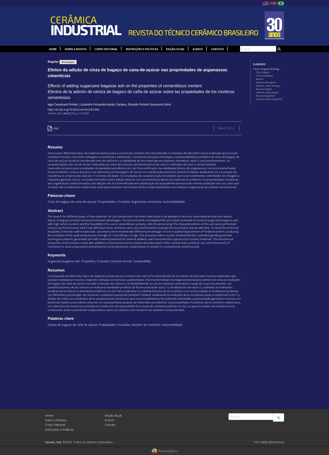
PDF (53, 128)
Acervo (198, 49)
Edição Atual (175, 49)
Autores (260, 79)
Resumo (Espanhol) (265, 95)
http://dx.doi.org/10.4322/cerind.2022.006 (73, 109)
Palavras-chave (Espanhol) (269, 99)
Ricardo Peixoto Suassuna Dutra (149, 104)
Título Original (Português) (267, 69)
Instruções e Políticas (142, 49)
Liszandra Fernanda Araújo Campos (103, 104)
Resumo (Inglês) (264, 89)
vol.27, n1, (69, 113)
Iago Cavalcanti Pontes (63, 104)
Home (53, 49)
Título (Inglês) (262, 72)
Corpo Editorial (106, 49)
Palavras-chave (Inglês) (267, 92)
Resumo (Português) (266, 82)
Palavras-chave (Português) (269, 85)
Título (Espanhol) (264, 75)
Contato (217, 49)
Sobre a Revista (75, 49)
